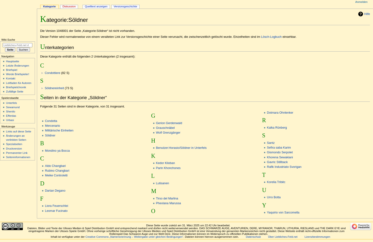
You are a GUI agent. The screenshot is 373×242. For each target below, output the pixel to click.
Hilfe (367, 14)
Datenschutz (253, 236)
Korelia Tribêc (276, 182)
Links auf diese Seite (18, 131)
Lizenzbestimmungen (317, 236)
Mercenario (52, 125)
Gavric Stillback (277, 162)
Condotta (51, 121)
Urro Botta (274, 197)
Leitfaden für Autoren (18, 83)
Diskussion (69, 6)
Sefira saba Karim (279, 147)
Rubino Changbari (57, 170)
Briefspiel (11, 69)
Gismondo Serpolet (280, 152)
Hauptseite (12, 61)
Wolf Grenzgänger (168, 132)
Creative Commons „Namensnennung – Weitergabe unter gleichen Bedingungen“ (134, 236)
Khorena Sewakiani (280, 157)
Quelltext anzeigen (96, 6)
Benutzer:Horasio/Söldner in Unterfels (181, 148)
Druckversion (14, 148)
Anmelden (361, 1)
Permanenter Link (16, 152)
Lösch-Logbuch (271, 37)
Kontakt (10, 78)
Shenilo (10, 111)
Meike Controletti (56, 175)
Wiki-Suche (8, 39)
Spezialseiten (14, 144)
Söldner (50, 135)
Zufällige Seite (14, 91)
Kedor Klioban (165, 163)
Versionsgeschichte (125, 6)
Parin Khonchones (168, 168)
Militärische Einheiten (59, 130)
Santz (271, 143)
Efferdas (11, 115)
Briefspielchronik (16, 87)
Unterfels (11, 103)
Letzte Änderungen (17, 65)
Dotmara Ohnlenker (280, 112)
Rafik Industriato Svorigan (284, 167)
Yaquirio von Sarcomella (283, 212)
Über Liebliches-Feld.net (283, 236)
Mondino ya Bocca (57, 150)
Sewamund (13, 107)
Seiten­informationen (18, 157)
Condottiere (52, 73)
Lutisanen (162, 183)
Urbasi (10, 120)
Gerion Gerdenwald (169, 123)
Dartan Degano (55, 190)
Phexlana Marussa (168, 203)
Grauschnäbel (165, 128)
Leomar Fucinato (56, 211)
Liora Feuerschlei (56, 206)
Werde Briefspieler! (17, 74)
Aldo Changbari (55, 166)
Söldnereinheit (54, 88)
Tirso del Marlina (167, 198)
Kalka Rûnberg (277, 127)
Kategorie (49, 6)
